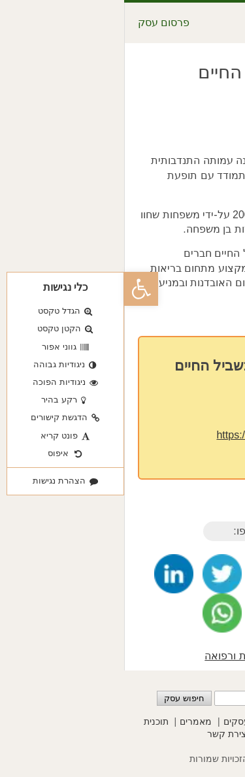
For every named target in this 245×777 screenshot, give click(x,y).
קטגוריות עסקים (131, 721)
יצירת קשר (103, 734)
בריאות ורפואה (113, 655)
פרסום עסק (39, 22)
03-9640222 (162, 410)
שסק (172, 758)
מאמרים (72, 721)
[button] (17, 289)
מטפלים (170, 655)
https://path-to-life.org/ (143, 434)
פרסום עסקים (201, 721)
